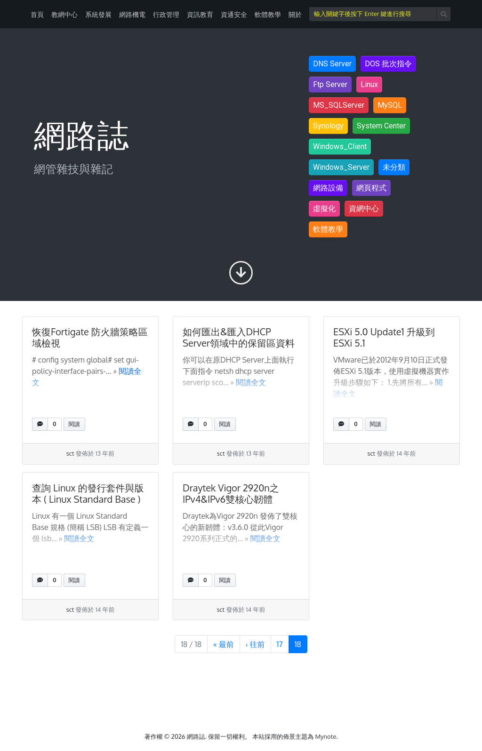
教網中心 (64, 14)
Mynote (326, 736)
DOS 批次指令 (388, 63)
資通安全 (234, 14)
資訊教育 (200, 14)
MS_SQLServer (338, 105)
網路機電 (132, 14)
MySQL (390, 105)
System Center (381, 125)
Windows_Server (341, 167)
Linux (369, 84)
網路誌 (196, 736)
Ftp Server (330, 84)
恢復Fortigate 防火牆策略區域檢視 (90, 337)
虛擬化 (324, 208)
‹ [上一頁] (255, 644)
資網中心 (364, 208)
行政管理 (166, 14)
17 (282, 644)
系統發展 (98, 14)
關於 (295, 14)
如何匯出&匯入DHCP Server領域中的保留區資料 (239, 337)
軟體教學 (268, 14)
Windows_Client (340, 146)
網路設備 (328, 187)
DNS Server (332, 63)
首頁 (37, 14)
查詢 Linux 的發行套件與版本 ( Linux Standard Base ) (88, 493)
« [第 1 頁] (223, 644)
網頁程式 (371, 187)
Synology (328, 125)
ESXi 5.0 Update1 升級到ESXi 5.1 (384, 337)
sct (70, 453)
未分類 (394, 167)
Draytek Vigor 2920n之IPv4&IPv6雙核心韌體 (231, 493)
